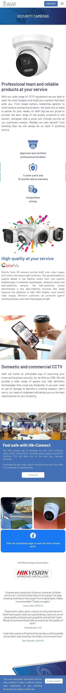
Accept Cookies (54, 681)
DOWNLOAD (33, 475)
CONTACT (51, 3)
